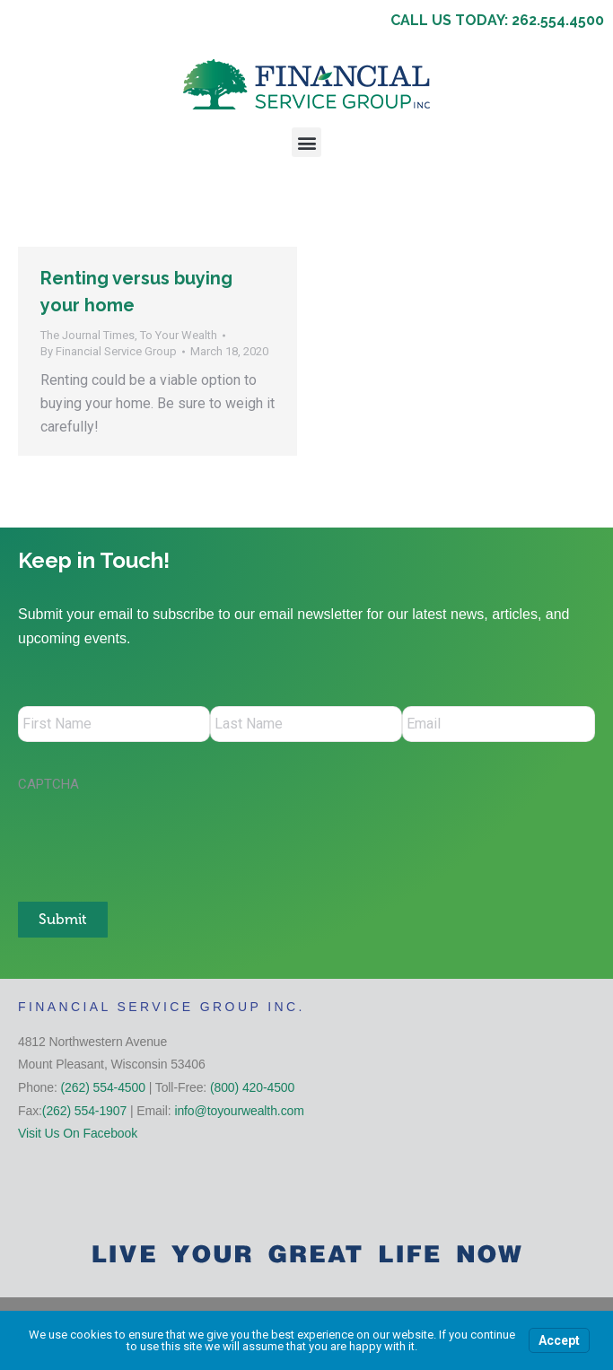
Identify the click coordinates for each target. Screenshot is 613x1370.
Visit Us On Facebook (77, 1132)
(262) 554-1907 (84, 1110)
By (108, 351)
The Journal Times (87, 335)
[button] (306, 142)
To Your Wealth (178, 335)
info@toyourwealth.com (238, 1110)
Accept (559, 1340)
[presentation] (154, 838)
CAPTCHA (48, 784)
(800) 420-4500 (252, 1086)
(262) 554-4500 (103, 1086)
